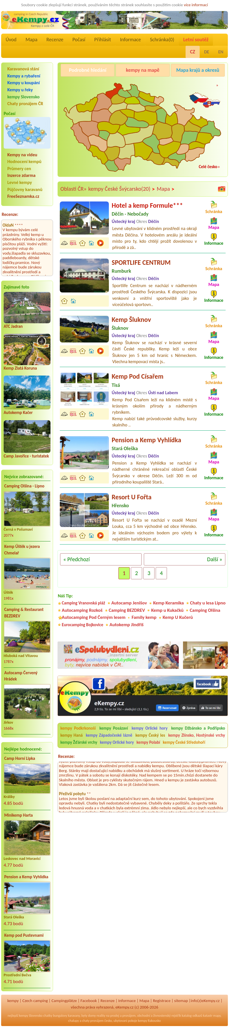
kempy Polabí (148, 742)
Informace (130, 39)
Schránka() (162, 39)
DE (206, 52)
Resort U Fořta (131, 497)
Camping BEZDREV (127, 610)
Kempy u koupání (23, 82)
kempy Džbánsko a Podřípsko (198, 728)
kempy (13, 1000)
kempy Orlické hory (150, 728)
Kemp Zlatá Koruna (20, 368)
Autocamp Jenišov (129, 603)
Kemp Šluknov (131, 319)
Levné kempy (19, 182)
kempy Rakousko (149, 1021)
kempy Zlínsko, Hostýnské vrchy (196, 735)
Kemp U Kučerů (178, 617)
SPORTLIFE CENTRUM (141, 262)
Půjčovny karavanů (24, 189)
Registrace (161, 1000)
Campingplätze (64, 1000)
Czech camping (35, 1000)
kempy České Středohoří (184, 742)
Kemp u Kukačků (167, 610)
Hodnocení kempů (24, 161)
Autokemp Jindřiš (126, 625)
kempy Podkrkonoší (78, 728)
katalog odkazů (192, 1016)
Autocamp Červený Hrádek (21, 676)
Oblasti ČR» (73, 188)
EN (220, 52)
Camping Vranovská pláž (83, 603)
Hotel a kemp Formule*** (147, 205)
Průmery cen (19, 168)
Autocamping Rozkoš (82, 610)
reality (101, 1016)
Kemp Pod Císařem (138, 376)
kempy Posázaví (113, 728)
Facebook (88, 1000)
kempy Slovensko (23, 96)
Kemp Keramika (168, 603)
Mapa (31, 39)
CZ (192, 52)
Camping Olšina (205, 610)
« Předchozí (76, 559)
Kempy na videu (22, 154)
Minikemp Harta (18, 815)
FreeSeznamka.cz (23, 196)
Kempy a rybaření (23, 76)
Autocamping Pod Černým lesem (93, 617)
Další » (214, 559)
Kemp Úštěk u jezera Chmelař (22, 550)
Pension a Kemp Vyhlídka (26, 876)
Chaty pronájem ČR (25, 103)
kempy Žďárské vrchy (78, 742)
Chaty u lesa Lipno (208, 603)
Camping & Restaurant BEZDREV (23, 613)
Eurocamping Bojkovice (82, 624)
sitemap (181, 1000)
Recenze (55, 39)
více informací (196, 4)
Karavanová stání (23, 68)
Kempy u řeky (20, 89)
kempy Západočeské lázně (109, 735)
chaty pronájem (93, 1021)
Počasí (78, 39)
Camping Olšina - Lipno (24, 486)
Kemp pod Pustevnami (23, 935)
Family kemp (144, 617)
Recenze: (10, 214)
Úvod (11, 39)
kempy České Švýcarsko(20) (121, 189)
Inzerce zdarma (21, 175)
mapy (217, 1016)
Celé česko (208, 166)
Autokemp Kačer (18, 412)
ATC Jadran (13, 326)
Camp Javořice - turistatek (26, 456)
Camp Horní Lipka (19, 758)
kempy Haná (71, 735)
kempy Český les (150, 735)
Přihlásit (102, 39)
